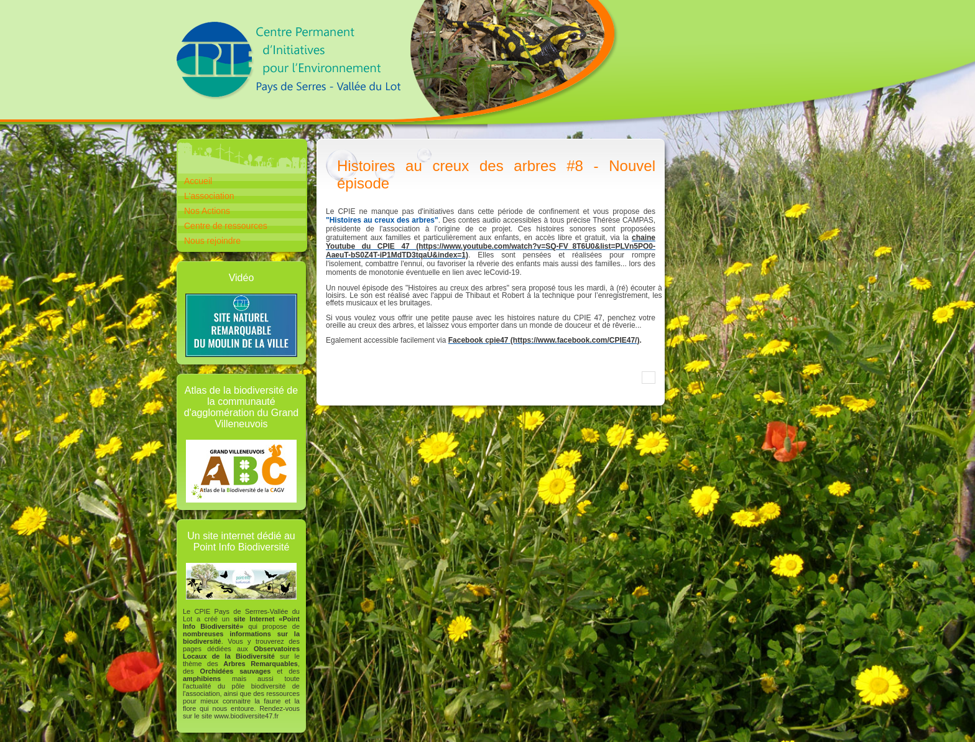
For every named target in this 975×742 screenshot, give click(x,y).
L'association (209, 196)
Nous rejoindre (212, 241)
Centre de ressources (225, 226)
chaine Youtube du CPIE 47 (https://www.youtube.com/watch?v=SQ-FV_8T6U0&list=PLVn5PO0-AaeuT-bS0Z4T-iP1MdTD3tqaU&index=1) (490, 246)
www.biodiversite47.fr (246, 716)
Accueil (198, 181)
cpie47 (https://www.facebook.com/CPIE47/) (562, 340)
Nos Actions (207, 211)
